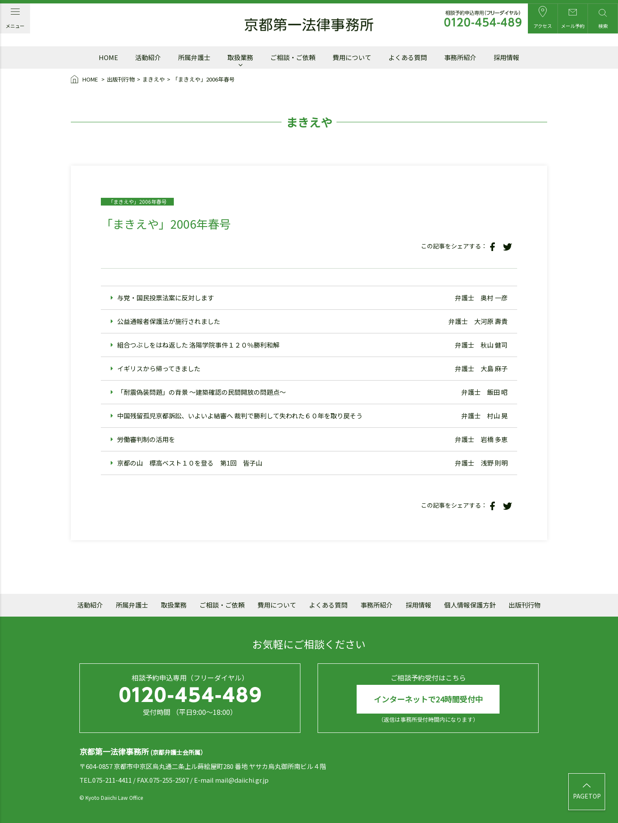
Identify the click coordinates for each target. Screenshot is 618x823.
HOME (85, 80)
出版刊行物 (121, 79)
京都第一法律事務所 (309, 25)
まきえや (153, 79)
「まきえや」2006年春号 (204, 79)
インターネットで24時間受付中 (428, 699)
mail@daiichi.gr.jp (242, 779)
